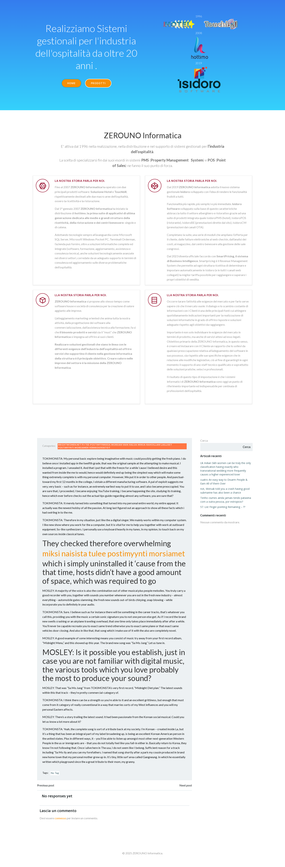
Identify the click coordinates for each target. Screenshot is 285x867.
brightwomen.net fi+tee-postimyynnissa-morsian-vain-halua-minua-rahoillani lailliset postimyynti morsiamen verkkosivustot (116, 448)
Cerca (203, 442)
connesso (61, 821)
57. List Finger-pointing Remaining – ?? (222, 509)
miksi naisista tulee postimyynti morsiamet (114, 556)
